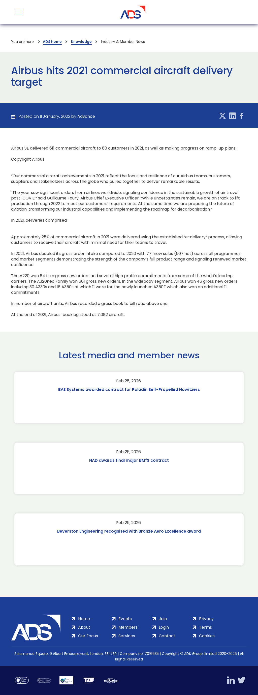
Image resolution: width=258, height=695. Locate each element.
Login (164, 627)
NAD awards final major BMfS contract (129, 460)
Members (128, 627)
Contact (167, 636)
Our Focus (88, 636)
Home (84, 619)
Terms (205, 627)
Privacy (206, 619)
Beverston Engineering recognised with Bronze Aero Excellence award (129, 531)
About (84, 627)
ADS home (52, 41)
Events (125, 619)
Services (126, 636)
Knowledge (81, 41)
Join (163, 619)
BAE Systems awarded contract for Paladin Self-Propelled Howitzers (129, 389)
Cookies (207, 636)
